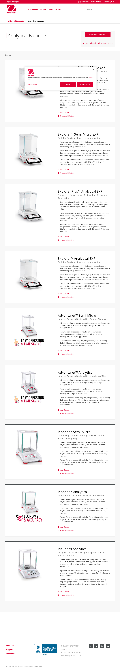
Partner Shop (96, 2)
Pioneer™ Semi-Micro (74, 432)
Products (33, 9)
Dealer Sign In (109, 2)
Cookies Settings (32, 84)
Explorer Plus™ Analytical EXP (80, 191)
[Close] (93, 69)
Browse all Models (66, 116)
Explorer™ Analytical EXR (76, 258)
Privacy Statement (22, 666)
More (58, 9)
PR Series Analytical (72, 549)
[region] (60, 78)
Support (43, 9)
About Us (10, 645)
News (51, 9)
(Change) (15, 2)
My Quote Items (83, 2)
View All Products (16, 21)
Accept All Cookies (85, 84)
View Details (63, 112)
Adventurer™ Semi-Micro (77, 315)
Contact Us (10, 654)
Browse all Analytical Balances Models (98, 43)
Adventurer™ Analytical (75, 372)
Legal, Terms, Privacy (36, 666)
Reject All (68, 84)
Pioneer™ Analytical (73, 492)
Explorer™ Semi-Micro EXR (78, 134)
